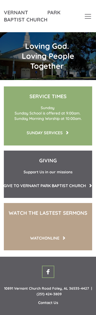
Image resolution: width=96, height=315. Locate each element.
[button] (88, 16)
